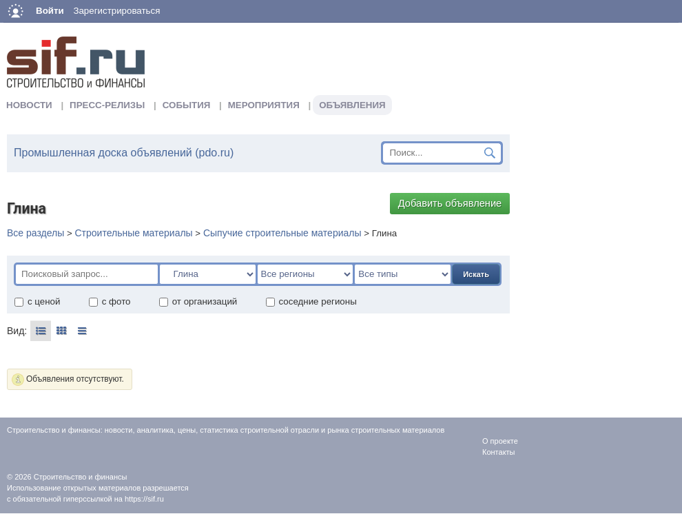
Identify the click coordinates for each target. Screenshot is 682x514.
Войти (50, 11)
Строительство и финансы (80, 477)
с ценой (37, 301)
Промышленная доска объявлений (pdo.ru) (124, 152)
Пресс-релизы (107, 105)
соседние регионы (311, 301)
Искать (476, 274)
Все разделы (35, 232)
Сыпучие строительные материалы (282, 232)
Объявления (352, 105)
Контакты (498, 452)
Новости (29, 105)
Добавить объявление (450, 203)
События (187, 105)
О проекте (500, 441)
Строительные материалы (133, 232)
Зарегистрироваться (116, 11)
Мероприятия (264, 105)
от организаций (198, 301)
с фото (109, 301)
